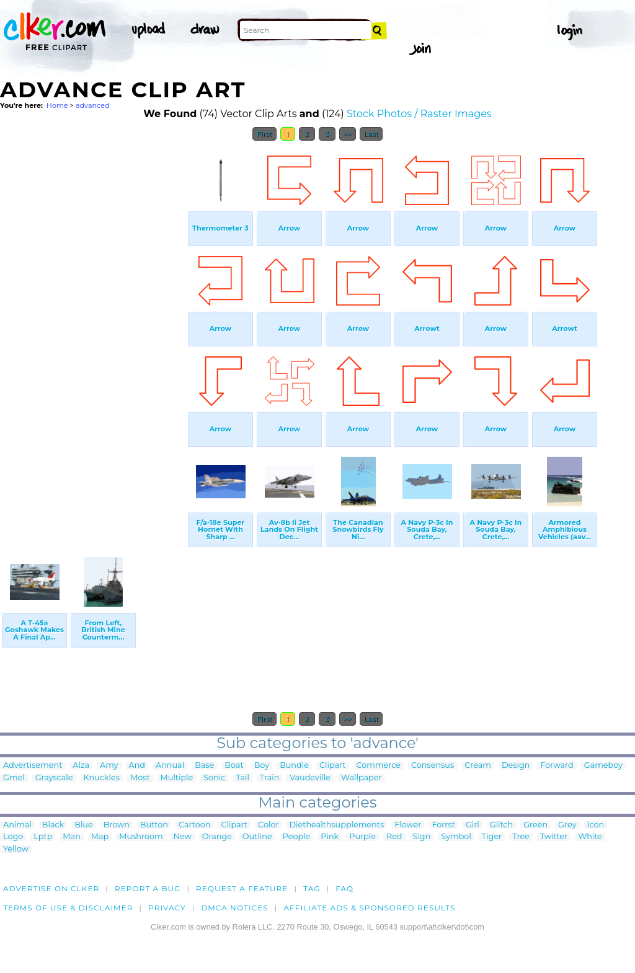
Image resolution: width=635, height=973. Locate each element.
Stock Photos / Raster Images (419, 114)
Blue (83, 825)
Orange (217, 837)
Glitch (501, 825)
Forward (556, 766)
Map (100, 837)
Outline (257, 837)
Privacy (167, 907)
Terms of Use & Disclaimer (68, 907)
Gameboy (603, 766)
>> (348, 134)
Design (516, 766)
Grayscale (54, 778)
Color (268, 825)
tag (311, 888)
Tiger (492, 837)
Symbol (456, 837)
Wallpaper (361, 778)
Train (269, 778)
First (264, 134)
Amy (109, 766)
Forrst (443, 825)
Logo (13, 837)
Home (57, 105)
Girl (472, 825)
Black (53, 825)
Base (204, 766)
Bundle (294, 766)
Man (71, 837)
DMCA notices (235, 907)
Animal (17, 825)
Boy (261, 766)
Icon (596, 825)
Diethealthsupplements (337, 825)
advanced (93, 105)
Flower (407, 825)
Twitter (553, 837)
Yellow (16, 849)
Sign (422, 837)
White (590, 837)
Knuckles (102, 778)
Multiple (177, 778)
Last (371, 134)
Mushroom (140, 837)
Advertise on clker (51, 888)
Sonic (214, 778)
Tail (242, 778)
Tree (521, 837)
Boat (233, 766)
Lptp (42, 837)
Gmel (14, 778)
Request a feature (242, 888)
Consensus (432, 766)
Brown (117, 825)
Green (535, 825)
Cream (477, 766)
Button (154, 825)
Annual (170, 766)
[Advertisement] (93, 333)
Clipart (332, 766)
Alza (81, 766)
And (137, 766)
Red (394, 837)
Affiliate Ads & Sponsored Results (369, 907)
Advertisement (32, 766)
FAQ (344, 888)
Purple (362, 837)
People (297, 837)
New (183, 837)
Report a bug (148, 888)
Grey (567, 825)
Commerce (379, 766)
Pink (330, 837)
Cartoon (195, 825)
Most (140, 778)
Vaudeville (310, 778)
